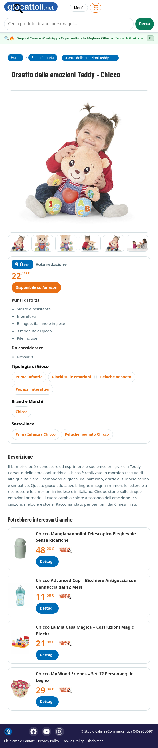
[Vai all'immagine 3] (66, 243)
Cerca (145, 24)
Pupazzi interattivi (32, 389)
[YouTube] (46, 731)
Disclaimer (94, 740)
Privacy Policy (48, 740)
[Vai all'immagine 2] (42, 243)
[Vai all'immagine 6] (137, 243)
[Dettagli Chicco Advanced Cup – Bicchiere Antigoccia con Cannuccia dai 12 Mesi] (20, 595)
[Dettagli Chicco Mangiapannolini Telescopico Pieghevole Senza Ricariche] (20, 549)
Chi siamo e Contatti (19, 740)
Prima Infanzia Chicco (35, 434)
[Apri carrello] (95, 7)
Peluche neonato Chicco (87, 434)
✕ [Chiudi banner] (150, 38)
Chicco (21, 411)
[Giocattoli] (35, 7)
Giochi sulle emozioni (71, 376)
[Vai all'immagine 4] (90, 243)
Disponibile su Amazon (36, 287)
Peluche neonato (115, 376)
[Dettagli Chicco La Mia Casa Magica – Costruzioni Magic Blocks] (20, 642)
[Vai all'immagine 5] (113, 243)
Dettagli (47, 561)
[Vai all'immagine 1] (18, 243)
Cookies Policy (73, 740)
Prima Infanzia (29, 376)
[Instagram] (59, 731)
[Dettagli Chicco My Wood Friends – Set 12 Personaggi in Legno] (20, 689)
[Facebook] (33, 731)
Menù (78, 8)
